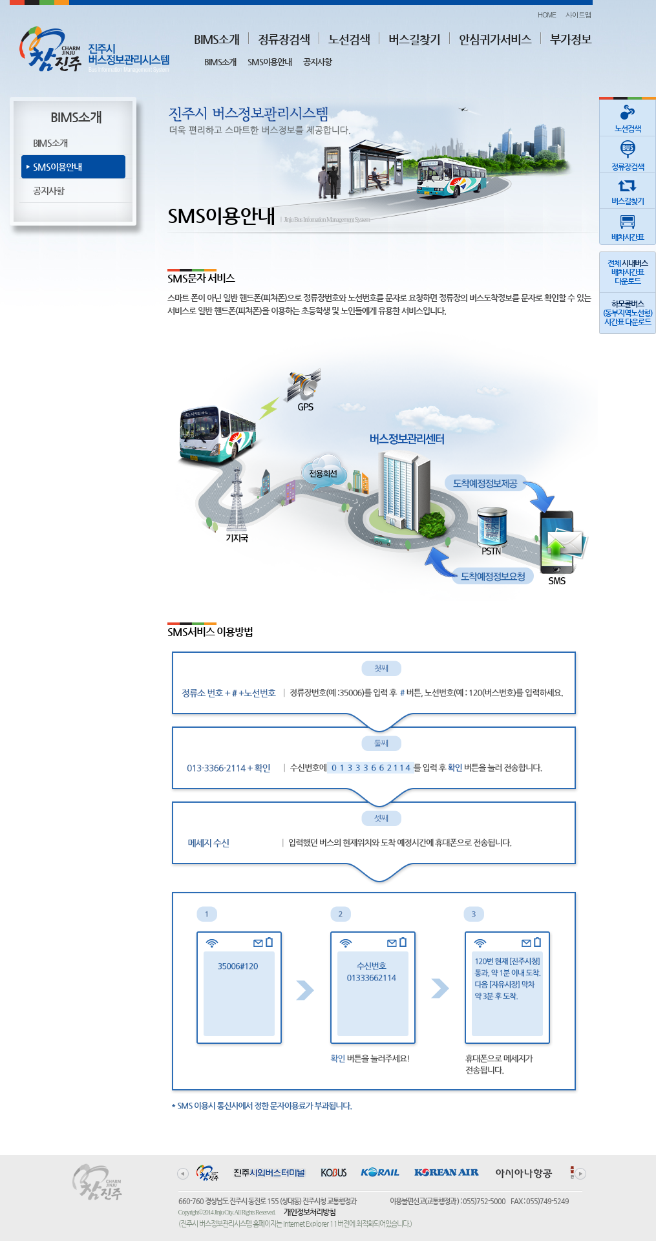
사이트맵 (578, 14)
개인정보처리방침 (309, 1211)
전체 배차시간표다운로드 (628, 272)
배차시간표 (627, 225)
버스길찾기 (414, 39)
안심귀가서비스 (495, 39)
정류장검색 (284, 39)
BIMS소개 (216, 39)
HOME (547, 14)
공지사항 (317, 62)
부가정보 (570, 39)
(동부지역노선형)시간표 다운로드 (627, 312)
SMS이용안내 (269, 62)
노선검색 (349, 39)
